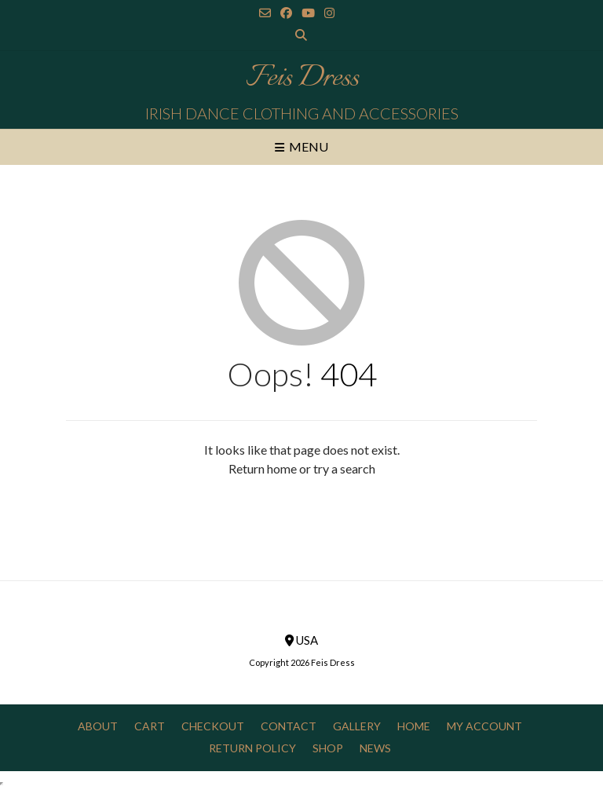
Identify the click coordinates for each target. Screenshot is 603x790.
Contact (288, 726)
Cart (149, 726)
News (375, 748)
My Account (484, 726)
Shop (327, 748)
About (98, 726)
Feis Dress (302, 78)
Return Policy (252, 748)
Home (413, 726)
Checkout (212, 726)
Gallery (357, 726)
